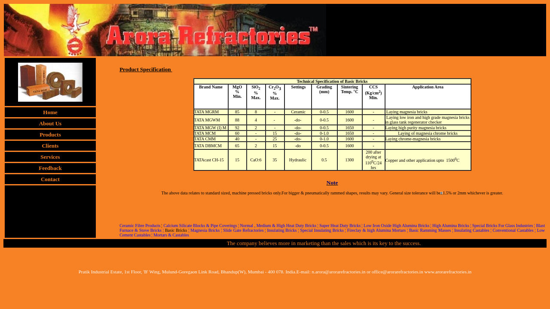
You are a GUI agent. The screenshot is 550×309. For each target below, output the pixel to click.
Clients (50, 145)
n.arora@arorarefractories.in (338, 271)
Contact (50, 179)
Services (50, 157)
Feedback (50, 168)
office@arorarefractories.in (397, 271)
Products (50, 134)
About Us (50, 123)
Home (50, 112)
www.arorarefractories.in (447, 271)
